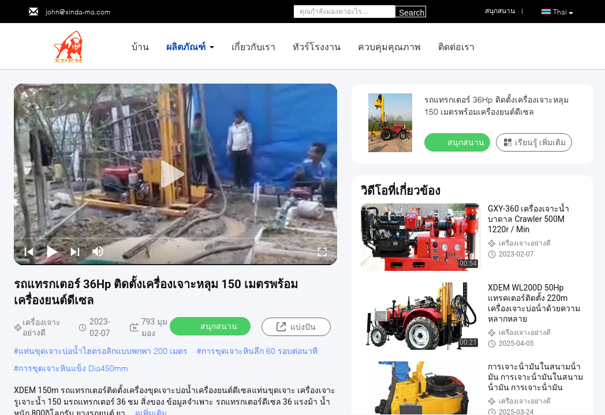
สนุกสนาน (211, 325)
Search (411, 12)
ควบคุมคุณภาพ (389, 46)
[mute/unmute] (98, 251)
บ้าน (140, 46)
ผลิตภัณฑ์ (186, 46)
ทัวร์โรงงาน (317, 46)
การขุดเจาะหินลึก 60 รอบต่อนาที (259, 351)
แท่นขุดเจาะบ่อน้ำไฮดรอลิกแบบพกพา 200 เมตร (103, 351)
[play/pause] (52, 251)
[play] (175, 174)
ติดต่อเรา (456, 46)
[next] (75, 251)
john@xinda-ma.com (78, 11)
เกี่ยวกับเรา (253, 46)
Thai (563, 12)
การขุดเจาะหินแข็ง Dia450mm (73, 368)
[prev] (28, 251)
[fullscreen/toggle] (322, 251)
